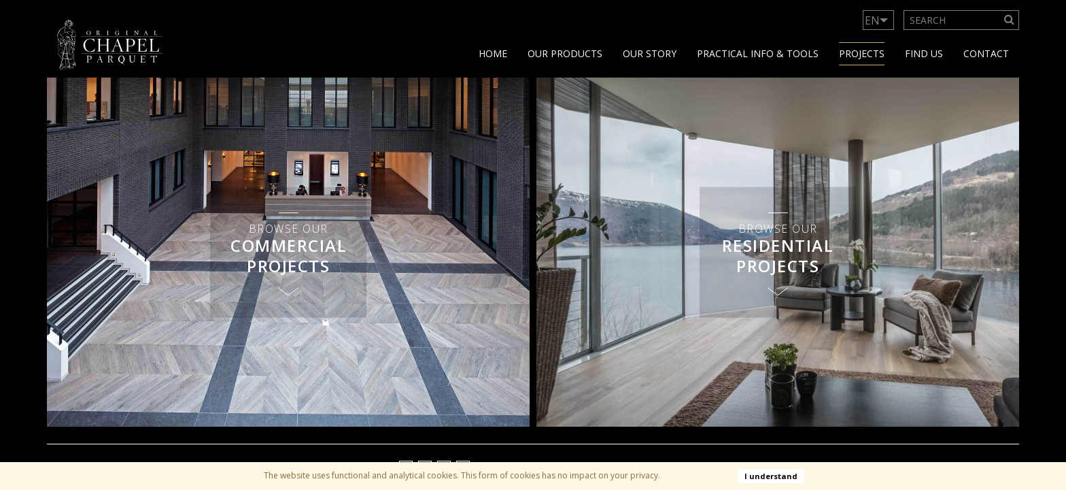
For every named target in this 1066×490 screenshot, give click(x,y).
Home (493, 53)
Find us (924, 53)
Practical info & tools (758, 53)
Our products (565, 53)
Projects (861, 53)
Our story (649, 53)
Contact (986, 53)
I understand (770, 476)
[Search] (1009, 20)
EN (872, 20)
